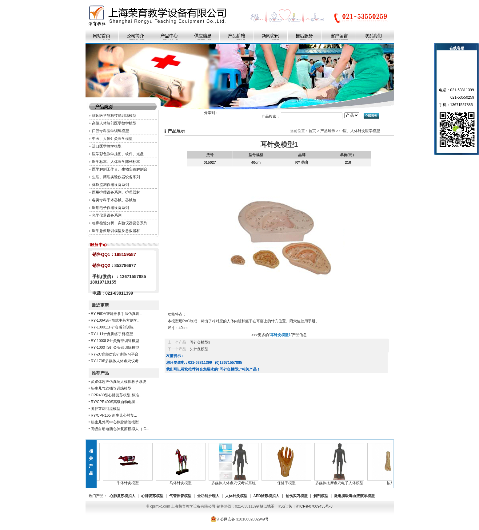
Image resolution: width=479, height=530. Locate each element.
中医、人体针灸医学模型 (112, 138)
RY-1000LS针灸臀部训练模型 (115, 341)
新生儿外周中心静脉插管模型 (115, 422)
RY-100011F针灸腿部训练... (114, 327)
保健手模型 (287, 481)
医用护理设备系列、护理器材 (116, 192)
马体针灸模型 (181, 481)
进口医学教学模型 (107, 146)
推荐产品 (100, 373)
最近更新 (100, 305)
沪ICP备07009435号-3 (314, 506)
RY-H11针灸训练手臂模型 (112, 334)
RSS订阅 (285, 506)
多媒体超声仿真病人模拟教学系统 (118, 381)
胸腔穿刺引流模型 (105, 408)
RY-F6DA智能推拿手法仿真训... (116, 314)
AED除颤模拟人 (266, 496)
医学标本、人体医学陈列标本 (116, 161)
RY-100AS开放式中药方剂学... (115, 320)
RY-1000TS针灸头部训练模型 (115, 347)
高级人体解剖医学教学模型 (114, 123)
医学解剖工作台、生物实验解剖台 (119, 169)
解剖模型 (320, 496)
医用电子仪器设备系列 (110, 208)
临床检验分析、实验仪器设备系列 (119, 223)
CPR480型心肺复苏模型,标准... (116, 395)
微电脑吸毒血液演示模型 (354, 496)
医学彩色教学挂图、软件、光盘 (118, 154)
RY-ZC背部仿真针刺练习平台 (114, 354)
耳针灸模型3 (200, 342)
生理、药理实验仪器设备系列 (116, 177)
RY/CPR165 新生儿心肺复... (114, 415)
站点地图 (267, 506)
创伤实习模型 (296, 496)
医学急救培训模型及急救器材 (116, 231)
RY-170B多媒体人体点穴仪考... (116, 361)
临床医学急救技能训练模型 (114, 115)
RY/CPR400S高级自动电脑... (114, 402)
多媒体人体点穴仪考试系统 (234, 481)
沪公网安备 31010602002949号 (239, 519)
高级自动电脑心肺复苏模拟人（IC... (120, 429)
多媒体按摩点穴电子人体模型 (340, 481)
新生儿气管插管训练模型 (111, 388)
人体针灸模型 (236, 496)
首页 (312, 131)
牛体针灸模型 (129, 481)
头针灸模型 (199, 349)
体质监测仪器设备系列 (110, 185)
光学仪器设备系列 (107, 215)
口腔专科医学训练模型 (110, 131)
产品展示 (327, 131)
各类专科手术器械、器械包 (114, 200)
